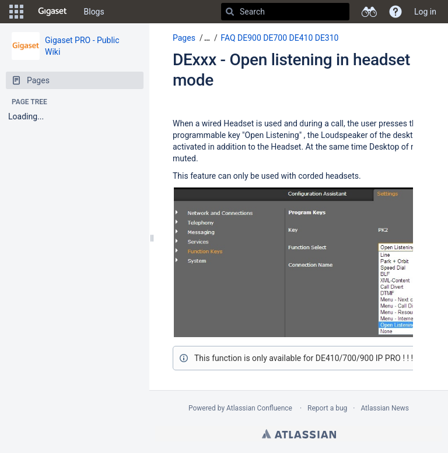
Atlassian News (384, 408)
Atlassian (299, 433)
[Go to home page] (52, 11)
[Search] (230, 11)
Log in (425, 11)
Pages (184, 38)
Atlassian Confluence (259, 408)
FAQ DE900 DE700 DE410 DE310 (279, 38)
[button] (16, 11)
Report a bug (327, 408)
